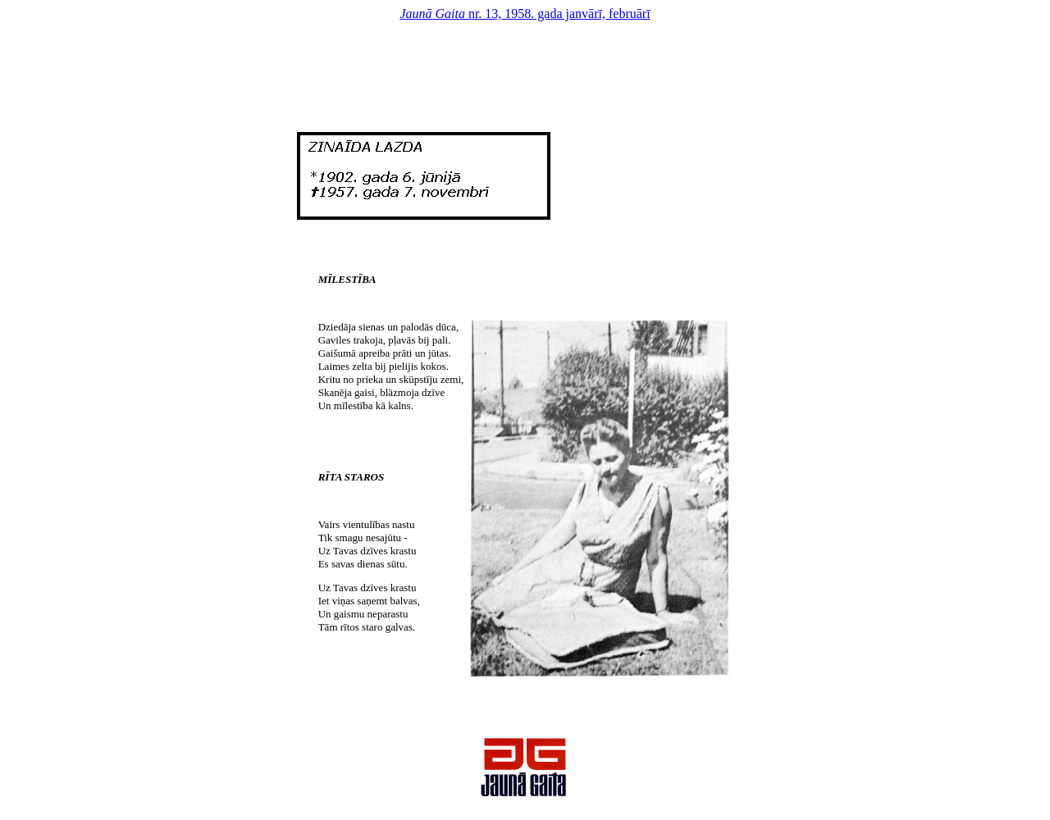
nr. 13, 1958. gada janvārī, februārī (524, 13)
